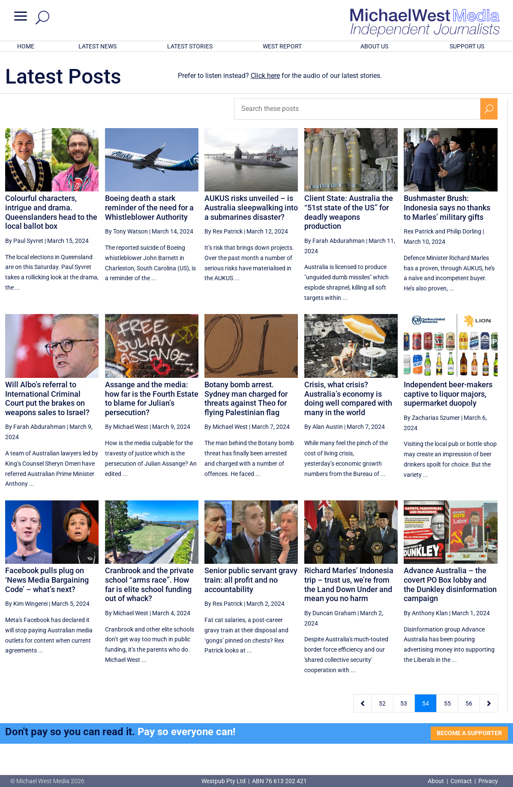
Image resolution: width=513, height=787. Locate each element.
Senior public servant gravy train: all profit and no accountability (250, 579)
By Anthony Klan (426, 613)
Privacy (488, 781)
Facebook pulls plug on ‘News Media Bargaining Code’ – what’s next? (47, 579)
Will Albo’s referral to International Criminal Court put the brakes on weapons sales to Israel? (47, 398)
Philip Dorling (464, 231)
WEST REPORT (282, 46)
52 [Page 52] (382, 703)
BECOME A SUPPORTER (469, 733)
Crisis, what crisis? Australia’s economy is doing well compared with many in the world (348, 398)
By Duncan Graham (330, 613)
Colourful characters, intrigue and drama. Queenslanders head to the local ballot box (51, 212)
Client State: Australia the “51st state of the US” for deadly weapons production (348, 212)
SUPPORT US (467, 46)
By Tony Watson (126, 231)
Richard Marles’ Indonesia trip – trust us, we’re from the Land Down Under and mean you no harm (348, 584)
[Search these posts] (357, 109)
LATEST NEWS (97, 46)
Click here (265, 76)
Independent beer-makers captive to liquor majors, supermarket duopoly (448, 393)
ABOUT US (374, 46)
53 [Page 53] (403, 703)
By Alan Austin (323, 426)
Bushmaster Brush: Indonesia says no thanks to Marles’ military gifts (447, 207)
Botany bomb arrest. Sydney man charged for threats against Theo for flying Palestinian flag (246, 398)
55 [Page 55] (447, 703)
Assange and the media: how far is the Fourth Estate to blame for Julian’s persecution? (151, 398)
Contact (461, 781)
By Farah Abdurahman (334, 240)
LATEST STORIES (190, 46)
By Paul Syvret (24, 240)
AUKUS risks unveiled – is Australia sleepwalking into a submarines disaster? (251, 207)
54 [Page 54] (425, 703)
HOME (25, 46)
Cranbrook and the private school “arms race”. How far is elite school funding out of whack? (149, 584)
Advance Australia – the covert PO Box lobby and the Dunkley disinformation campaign (450, 584)
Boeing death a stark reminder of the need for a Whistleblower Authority (149, 207)
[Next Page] (489, 703)
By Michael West (126, 426)
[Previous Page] (362, 703)
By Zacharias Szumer (432, 417)
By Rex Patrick (223, 231)
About (436, 781)
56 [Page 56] (468, 703)
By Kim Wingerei (26, 603)
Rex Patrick (419, 231)
